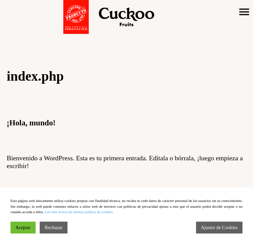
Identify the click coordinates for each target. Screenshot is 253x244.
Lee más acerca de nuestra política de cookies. (79, 212)
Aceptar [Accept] (23, 227)
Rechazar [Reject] (53, 227)
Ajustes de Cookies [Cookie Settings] (219, 227)
